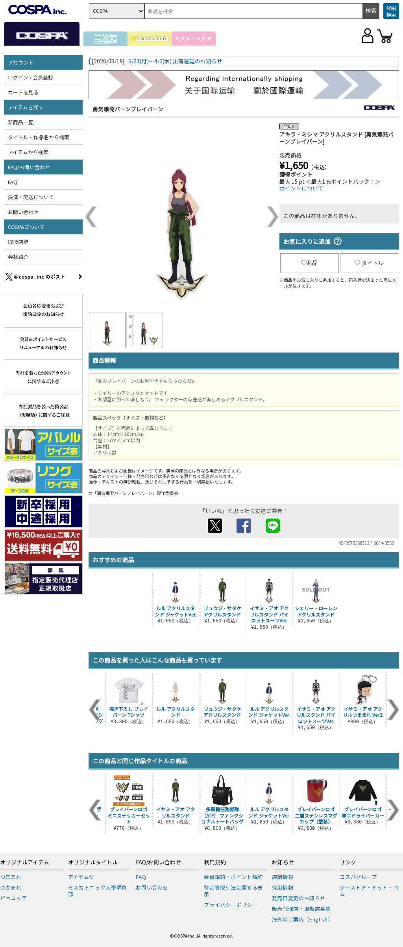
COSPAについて (26, 227)
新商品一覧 (20, 122)
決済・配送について (31, 197)
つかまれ (11, 887)
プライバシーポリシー (231, 904)
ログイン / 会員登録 (30, 77)
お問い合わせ (23, 212)
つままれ (11, 877)
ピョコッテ (13, 898)
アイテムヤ (81, 877)
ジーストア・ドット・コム (369, 891)
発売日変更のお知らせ (299, 898)
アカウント (20, 62)
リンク (348, 862)
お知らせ (283, 862)
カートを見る (23, 92)
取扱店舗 (18, 242)
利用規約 (215, 862)
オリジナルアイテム (24, 862)
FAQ (12, 182)
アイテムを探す (25, 107)
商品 (309, 263)
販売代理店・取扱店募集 (301, 908)
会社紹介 (18, 256)
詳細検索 (391, 11)
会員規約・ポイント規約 (233, 877)
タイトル (369, 263)
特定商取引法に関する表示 (233, 891)
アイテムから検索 (28, 152)
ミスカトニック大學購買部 (97, 891)
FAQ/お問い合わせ (29, 167)
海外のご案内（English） (302, 919)
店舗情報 (283, 877)
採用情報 (283, 887)
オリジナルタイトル (93, 862)
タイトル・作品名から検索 (38, 137)
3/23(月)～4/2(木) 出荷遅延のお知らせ (175, 61)
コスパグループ (358, 877)
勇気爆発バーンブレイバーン (127, 109)
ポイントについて (301, 188)
